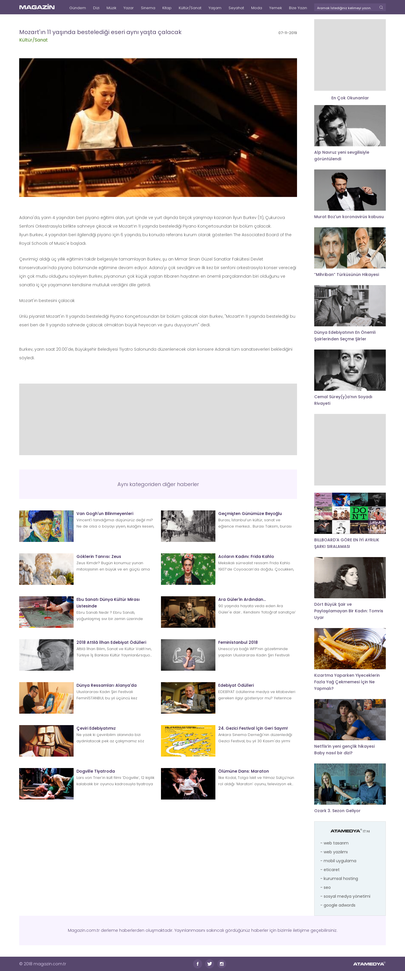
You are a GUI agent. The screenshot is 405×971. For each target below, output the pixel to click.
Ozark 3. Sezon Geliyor (337, 811)
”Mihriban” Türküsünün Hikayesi (346, 274)
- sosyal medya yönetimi (345, 896)
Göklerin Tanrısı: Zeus (98, 556)
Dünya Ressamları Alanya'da (106, 685)
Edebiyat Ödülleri (236, 685)
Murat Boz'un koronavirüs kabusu (349, 217)
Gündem (77, 8)
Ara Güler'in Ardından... (242, 599)
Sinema (148, 8)
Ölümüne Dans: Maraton (243, 771)
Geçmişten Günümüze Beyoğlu (250, 513)
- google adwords (337, 905)
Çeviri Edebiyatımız (96, 728)
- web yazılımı (334, 852)
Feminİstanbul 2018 (238, 642)
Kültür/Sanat (190, 8)
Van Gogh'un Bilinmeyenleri (104, 513)
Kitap (167, 8)
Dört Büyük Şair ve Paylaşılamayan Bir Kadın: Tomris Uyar (348, 610)
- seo (325, 887)
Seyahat (236, 8)
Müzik (111, 8)
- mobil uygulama (338, 861)
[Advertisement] (158, 419)
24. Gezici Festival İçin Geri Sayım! (253, 728)
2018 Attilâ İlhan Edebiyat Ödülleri (111, 642)
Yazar (128, 8)
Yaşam (215, 8)
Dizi (96, 8)
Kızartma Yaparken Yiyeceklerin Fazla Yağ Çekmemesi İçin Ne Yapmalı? (347, 681)
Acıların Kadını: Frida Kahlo (246, 556)
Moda (256, 8)
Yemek (275, 8)
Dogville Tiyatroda (95, 771)
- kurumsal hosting (339, 878)
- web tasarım (334, 843)
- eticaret (330, 870)
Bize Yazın (298, 8)
